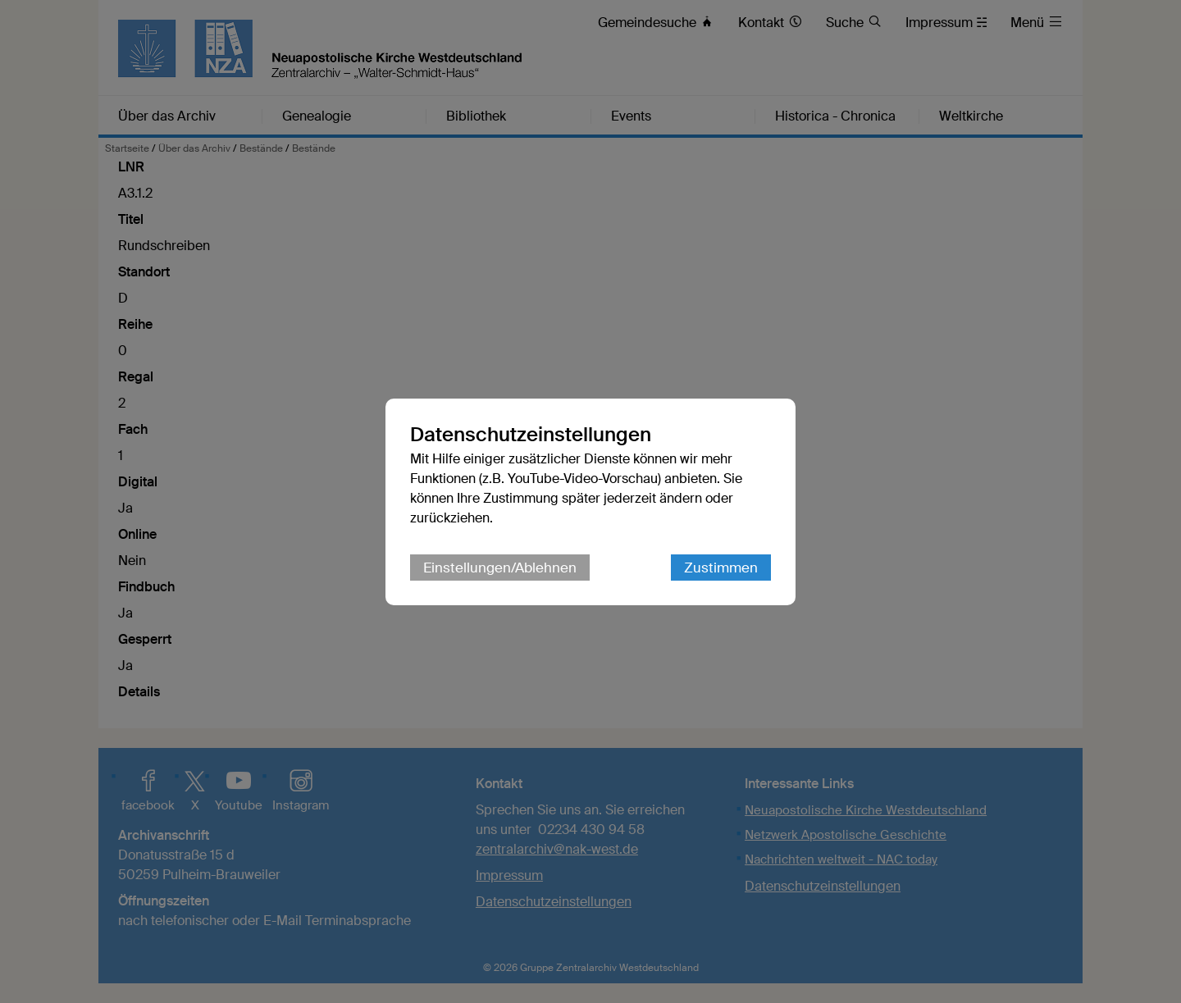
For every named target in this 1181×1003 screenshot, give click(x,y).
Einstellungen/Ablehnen (500, 567)
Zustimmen (721, 567)
